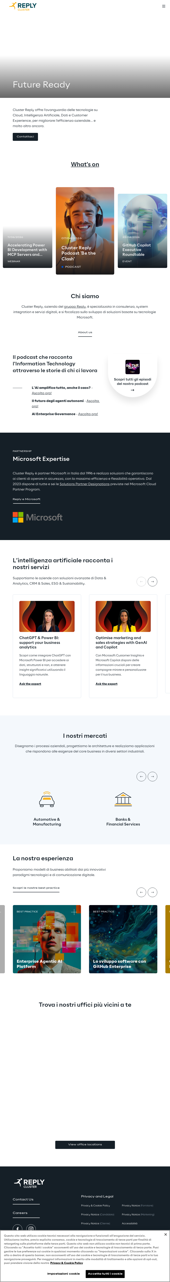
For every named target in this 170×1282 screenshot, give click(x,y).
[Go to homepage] (27, 6)
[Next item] (152, 581)
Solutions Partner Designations (85, 484)
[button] (25, 137)
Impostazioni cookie (63, 1274)
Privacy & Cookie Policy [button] (95, 1205)
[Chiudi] (165, 1234)
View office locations (85, 1144)
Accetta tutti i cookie (105, 1274)
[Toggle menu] (163, 6)
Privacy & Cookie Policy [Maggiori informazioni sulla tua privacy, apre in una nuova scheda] (66, 1263)
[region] (85, 1256)
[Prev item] (141, 776)
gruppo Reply (75, 307)
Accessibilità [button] (129, 1223)
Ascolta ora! (42, 393)
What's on (85, 165)
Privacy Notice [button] (97, 1214)
